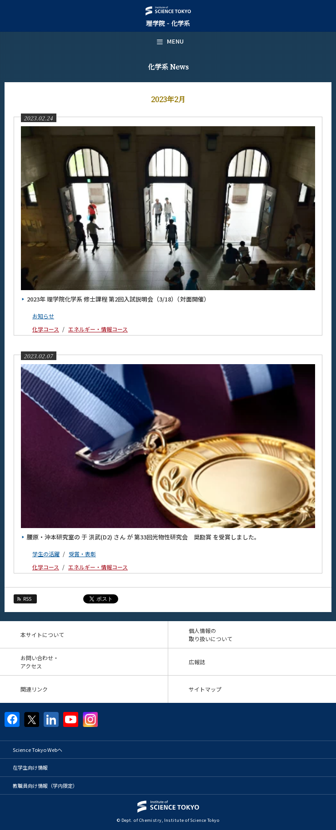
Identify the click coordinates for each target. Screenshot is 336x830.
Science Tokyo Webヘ (37, 749)
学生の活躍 (46, 554)
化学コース (45, 329)
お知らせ (43, 316)
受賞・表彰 (82, 554)
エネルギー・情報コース (98, 329)
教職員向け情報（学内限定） (45, 785)
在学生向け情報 (30, 767)
